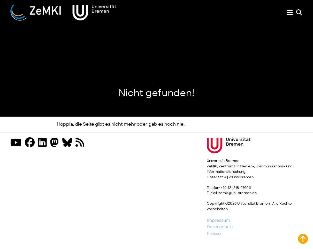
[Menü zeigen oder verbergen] (290, 12)
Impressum (218, 220)
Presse (214, 234)
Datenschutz (220, 227)
